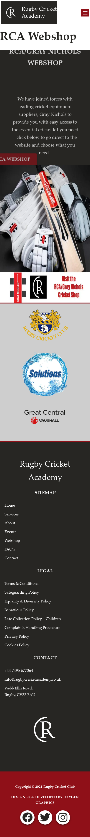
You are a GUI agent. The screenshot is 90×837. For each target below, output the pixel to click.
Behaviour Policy (19, 610)
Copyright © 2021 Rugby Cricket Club (45, 786)
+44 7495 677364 (19, 670)
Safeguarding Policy (22, 592)
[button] (85, 12)
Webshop (12, 541)
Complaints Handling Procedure (32, 628)
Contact (11, 558)
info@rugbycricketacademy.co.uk (33, 679)
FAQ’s (10, 549)
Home (10, 505)
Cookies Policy (17, 645)
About (10, 523)
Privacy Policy (17, 636)
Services (12, 514)
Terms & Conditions (21, 583)
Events (10, 532)
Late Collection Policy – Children (33, 619)
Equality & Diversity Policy (28, 601)
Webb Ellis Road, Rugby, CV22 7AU (20, 691)
